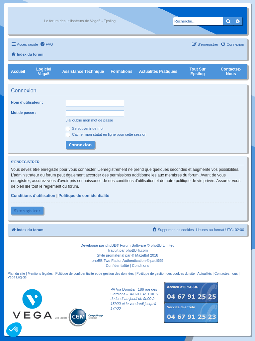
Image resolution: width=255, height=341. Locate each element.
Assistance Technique (83, 71)
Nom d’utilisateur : (27, 102)
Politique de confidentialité (83, 195)
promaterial (115, 255)
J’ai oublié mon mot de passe (89, 120)
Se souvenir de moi (84, 128)
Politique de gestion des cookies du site (165, 273)
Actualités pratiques (158, 71)
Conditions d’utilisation (33, 195)
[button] (14, 330)
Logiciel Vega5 (43, 71)
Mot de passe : (23, 113)
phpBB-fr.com (137, 250)
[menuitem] (46, 44)
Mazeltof (142, 255)
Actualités (204, 273)
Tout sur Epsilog (198, 71)
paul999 (156, 261)
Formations (121, 71)
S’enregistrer (27, 211)
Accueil (18, 71)
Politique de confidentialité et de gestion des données (94, 273)
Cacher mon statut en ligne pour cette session (106, 134)
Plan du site (16, 273)
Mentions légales (40, 273)
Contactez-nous (231, 71)
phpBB (110, 245)
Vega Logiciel (18, 277)
